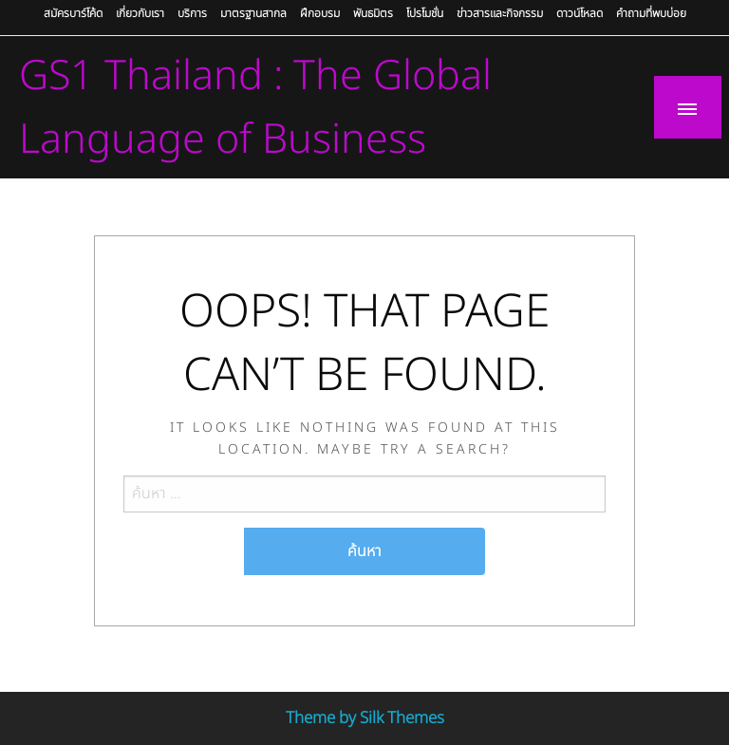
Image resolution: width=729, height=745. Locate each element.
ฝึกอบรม (320, 13)
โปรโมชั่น (424, 13)
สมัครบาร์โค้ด (73, 13)
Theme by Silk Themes (365, 718)
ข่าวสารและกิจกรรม (500, 13)
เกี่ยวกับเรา (140, 13)
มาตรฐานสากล (253, 13)
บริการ (192, 13)
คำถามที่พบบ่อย (651, 13)
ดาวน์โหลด (579, 13)
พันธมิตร (373, 13)
